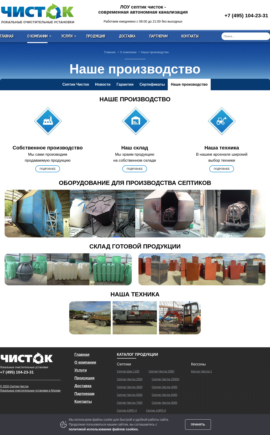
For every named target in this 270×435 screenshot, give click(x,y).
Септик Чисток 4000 (164, 387)
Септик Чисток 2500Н (165, 379)
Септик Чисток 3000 (130, 387)
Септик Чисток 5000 (130, 395)
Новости (103, 84)
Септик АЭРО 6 (156, 410)
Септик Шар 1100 (128, 371)
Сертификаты (152, 84)
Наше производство (189, 84)
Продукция (95, 36)
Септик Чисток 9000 (164, 402)
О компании (37, 36)
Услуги (66, 36)
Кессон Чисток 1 (201, 371)
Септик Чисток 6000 (164, 395)
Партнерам (158, 36)
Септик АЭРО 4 (127, 410)
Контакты (189, 36)
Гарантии (125, 84)
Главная (6, 36)
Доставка (127, 36)
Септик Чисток (75, 84)
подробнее (48, 168)
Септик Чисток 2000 (161, 371)
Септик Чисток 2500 (130, 379)
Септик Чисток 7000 (130, 402)
